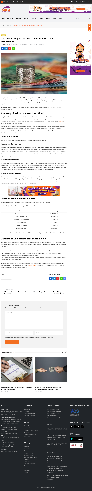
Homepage (27, 447)
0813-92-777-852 (12, 427)
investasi (61, 121)
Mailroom (26, 432)
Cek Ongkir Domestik (29, 453)
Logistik (48, 18)
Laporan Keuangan (6, 278)
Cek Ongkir (10, 18)
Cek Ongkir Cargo (28, 455)
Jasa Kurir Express (52, 416)
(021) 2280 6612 (14, 438)
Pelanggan (25, 18)
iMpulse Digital (6, 44)
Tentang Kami (27, 449)
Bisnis (54, 18)
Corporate (26, 411)
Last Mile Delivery (28, 428)
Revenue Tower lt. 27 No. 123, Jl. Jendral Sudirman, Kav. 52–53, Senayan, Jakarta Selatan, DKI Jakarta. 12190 (11, 413)
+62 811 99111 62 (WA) (7, 447)
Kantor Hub (27, 461)
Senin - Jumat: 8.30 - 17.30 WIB (9, 433)
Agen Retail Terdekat (29, 416)
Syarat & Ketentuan (29, 468)
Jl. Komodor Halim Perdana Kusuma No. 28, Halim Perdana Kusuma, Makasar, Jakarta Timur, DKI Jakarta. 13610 (11, 421)
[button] (62, 352)
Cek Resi (18, 18)
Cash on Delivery (28, 426)
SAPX (3, 18)
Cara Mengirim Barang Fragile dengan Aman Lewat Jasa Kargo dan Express (27, 1)
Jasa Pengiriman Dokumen (54, 411)
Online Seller (27, 409)
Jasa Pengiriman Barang (53, 409)
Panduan (26, 472)
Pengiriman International (30, 434)
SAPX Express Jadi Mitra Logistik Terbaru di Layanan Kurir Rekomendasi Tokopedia (57, 468)
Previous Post (9, 290)
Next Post (59, 290)
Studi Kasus (27, 470)
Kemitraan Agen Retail (29, 413)
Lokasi (41, 18)
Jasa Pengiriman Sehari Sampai (55, 418)
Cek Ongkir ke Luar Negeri (30, 457)
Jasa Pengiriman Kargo (53, 413)
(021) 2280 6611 (5, 438)
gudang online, (32, 265)
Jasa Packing (27, 436)
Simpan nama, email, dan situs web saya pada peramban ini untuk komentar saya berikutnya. (29, 337)
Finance (3, 385)
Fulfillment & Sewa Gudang (31, 430)
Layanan (34, 18)
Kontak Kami (27, 451)
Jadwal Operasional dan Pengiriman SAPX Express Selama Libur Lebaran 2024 (55, 459)
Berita (60, 18)
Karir (25, 466)
